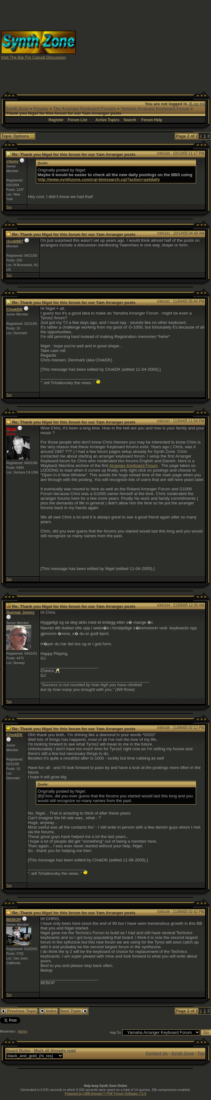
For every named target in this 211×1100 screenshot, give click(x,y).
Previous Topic (19, 1010)
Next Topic (73, 1010)
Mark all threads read (55, 1050)
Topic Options (17, 136)
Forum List (77, 120)
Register (55, 120)
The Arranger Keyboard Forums (84, 108)
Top (9, 207)
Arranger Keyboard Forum (133, 465)
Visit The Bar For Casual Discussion (33, 57)
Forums (40, 108)
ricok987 (14, 241)
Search (129, 120)
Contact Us (157, 1053)
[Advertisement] (143, 44)
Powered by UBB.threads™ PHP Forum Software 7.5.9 (105, 1093)
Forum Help (151, 120)
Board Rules (18, 1050)
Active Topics (107, 120)
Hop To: (116, 1032)
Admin (22, 1031)
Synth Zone (17, 108)
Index (48, 1010)
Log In (197, 104)
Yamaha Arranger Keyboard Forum (155, 108)
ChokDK (14, 309)
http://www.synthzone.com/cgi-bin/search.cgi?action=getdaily (99, 179)
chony (12, 161)
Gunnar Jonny (20, 612)
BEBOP (13, 919)
